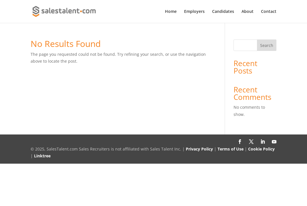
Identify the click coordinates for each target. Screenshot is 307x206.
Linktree (42, 156)
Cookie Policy (261, 149)
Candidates (223, 11)
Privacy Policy (199, 149)
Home (171, 11)
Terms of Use (231, 149)
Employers (194, 11)
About (248, 11)
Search (266, 45)
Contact (268, 11)
